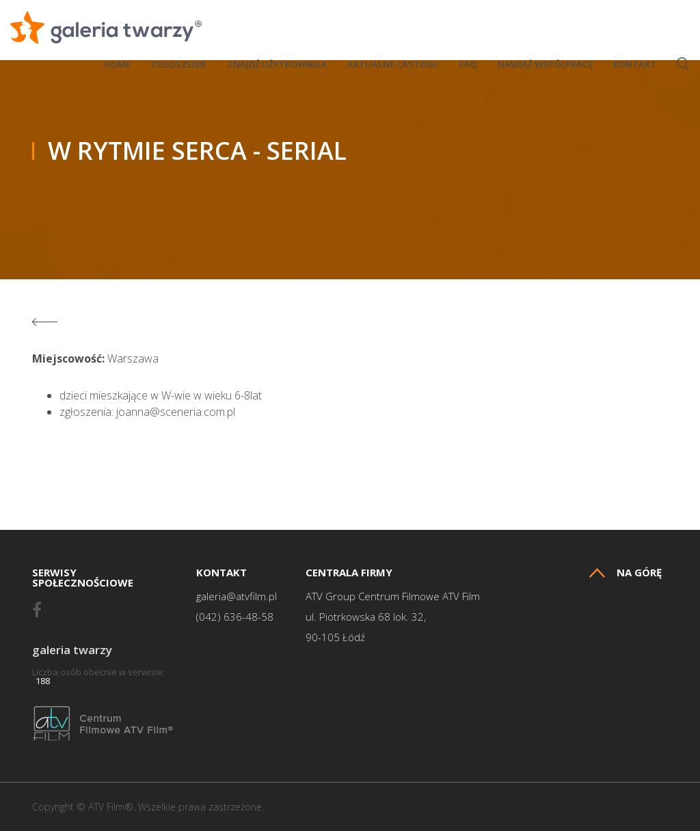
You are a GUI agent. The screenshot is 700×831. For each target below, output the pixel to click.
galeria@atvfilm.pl (236, 596)
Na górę (625, 572)
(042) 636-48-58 (234, 617)
